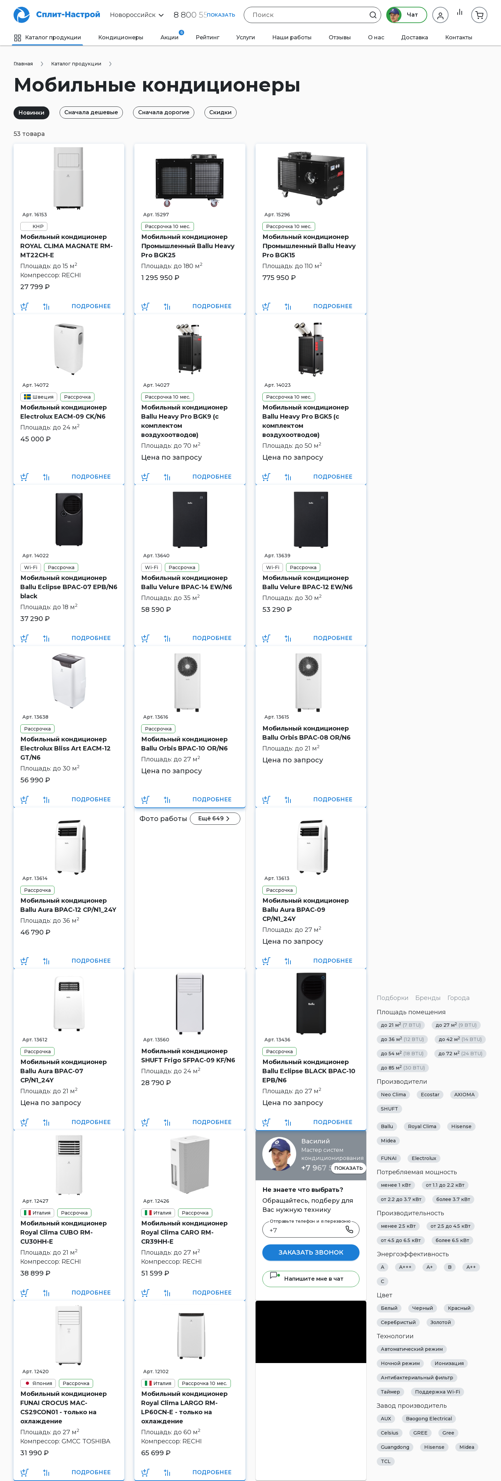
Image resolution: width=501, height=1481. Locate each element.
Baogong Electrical (429, 1419)
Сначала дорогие (171, 112)
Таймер (390, 1392)
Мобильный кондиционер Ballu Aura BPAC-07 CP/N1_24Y (63, 1071)
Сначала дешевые (96, 112)
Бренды (428, 998)
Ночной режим (400, 1363)
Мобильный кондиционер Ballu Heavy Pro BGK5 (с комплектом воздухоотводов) (305, 421)
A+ (430, 1267)
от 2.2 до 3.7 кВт (401, 1199)
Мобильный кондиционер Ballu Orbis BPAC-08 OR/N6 (306, 733)
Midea (388, 1141)
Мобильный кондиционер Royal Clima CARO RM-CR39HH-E (184, 1232)
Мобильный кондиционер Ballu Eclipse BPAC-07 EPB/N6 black (68, 587)
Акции (172, 35)
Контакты (459, 37)
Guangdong (395, 1447)
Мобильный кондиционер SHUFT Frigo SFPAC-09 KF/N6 (188, 1055)
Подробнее (91, 306)
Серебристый (398, 1322)
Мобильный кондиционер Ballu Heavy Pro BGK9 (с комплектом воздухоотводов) (184, 421)
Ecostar (430, 1095)
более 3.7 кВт (453, 1199)
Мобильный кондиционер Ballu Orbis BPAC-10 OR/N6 (184, 744)
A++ (471, 1267)
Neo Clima (393, 1095)
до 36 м (402, 1039)
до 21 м (401, 1025)
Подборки (393, 998)
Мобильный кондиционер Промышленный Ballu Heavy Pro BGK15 (309, 246)
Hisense (461, 1126)
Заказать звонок (311, 1252)
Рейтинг (207, 37)
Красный (459, 1308)
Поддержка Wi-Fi (437, 1392)
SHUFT (389, 1109)
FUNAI (389, 1158)
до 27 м (456, 1025)
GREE (420, 1433)
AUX (386, 1419)
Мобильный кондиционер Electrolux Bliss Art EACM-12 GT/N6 (65, 748)
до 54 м (402, 1053)
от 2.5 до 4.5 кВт (451, 1226)
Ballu (387, 1126)
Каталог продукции (47, 37)
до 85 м (403, 1067)
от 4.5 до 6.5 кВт (401, 1240)
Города (459, 998)
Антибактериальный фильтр (417, 1378)
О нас (376, 37)
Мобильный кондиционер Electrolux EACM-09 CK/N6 (63, 412)
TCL (386, 1461)
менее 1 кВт (396, 1185)
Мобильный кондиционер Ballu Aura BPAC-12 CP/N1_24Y (68, 905)
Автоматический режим (412, 1349)
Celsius (389, 1433)
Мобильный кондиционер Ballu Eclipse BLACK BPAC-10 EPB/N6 (308, 1071)
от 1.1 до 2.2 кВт (445, 1185)
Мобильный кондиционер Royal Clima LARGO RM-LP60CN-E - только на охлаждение (184, 1407)
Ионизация (449, 1363)
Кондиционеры (121, 37)
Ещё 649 (217, 819)
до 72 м (460, 1053)
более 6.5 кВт (452, 1240)
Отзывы (340, 37)
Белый (389, 1308)
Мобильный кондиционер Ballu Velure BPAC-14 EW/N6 (186, 582)
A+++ (405, 1267)
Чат (398, 14)
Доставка (414, 37)
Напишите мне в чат (306, 1279)
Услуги (245, 37)
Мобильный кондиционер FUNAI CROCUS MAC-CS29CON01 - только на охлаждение (63, 1407)
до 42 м (460, 1039)
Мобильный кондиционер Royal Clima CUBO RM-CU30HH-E (63, 1232)
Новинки (33, 112)
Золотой (441, 1322)
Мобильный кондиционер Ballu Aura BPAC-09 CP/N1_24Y (305, 910)
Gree (448, 1433)
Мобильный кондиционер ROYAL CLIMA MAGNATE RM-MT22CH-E (66, 246)
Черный (422, 1308)
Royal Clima (422, 1126)
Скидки (231, 112)
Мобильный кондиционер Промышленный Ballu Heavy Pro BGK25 (188, 246)
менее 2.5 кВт (398, 1226)
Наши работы (292, 37)
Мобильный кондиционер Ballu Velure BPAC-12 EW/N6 (307, 582)
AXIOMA (464, 1095)
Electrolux (424, 1158)
